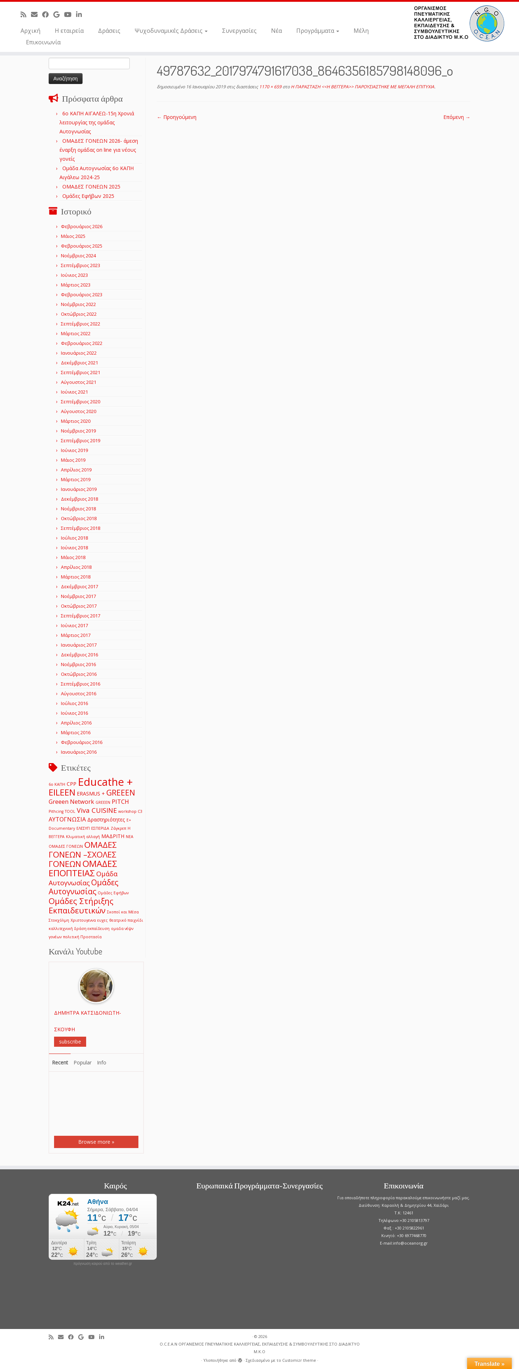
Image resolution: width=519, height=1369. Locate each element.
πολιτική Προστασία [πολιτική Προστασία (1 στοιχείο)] (82, 936)
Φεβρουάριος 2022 (81, 343)
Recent (60, 1062)
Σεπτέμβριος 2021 (80, 372)
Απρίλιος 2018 (76, 567)
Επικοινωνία (43, 42)
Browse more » (96, 1141)
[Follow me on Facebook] (47, 14)
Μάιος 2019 (73, 460)
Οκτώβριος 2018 (79, 518)
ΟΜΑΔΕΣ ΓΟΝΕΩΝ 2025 (91, 186)
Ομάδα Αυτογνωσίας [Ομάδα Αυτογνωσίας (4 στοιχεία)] (83, 878)
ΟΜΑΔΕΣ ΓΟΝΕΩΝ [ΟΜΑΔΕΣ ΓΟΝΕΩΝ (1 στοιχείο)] (66, 846)
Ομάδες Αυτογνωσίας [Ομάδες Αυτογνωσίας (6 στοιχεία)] (83, 886)
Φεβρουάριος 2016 (81, 742)
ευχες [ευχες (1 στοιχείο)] (102, 920)
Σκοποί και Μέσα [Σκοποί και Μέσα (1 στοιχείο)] (123, 911)
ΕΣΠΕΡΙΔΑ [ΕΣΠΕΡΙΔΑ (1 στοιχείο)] (100, 828)
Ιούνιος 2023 (74, 275)
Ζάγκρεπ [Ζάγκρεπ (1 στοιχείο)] (118, 828)
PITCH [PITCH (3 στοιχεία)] (120, 801)
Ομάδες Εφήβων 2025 (88, 195)
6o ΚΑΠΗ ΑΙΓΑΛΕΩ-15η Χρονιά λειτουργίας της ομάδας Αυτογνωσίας (96, 122)
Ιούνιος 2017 (74, 625)
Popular (83, 1062)
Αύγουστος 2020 (78, 411)
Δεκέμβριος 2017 (79, 586)
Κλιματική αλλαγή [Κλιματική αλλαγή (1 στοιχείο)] (83, 836)
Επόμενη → (456, 117)
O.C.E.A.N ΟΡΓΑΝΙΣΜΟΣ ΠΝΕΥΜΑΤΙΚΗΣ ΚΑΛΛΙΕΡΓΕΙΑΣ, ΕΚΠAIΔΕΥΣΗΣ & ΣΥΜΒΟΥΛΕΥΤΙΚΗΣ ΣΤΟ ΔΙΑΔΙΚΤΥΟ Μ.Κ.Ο (260, 1347)
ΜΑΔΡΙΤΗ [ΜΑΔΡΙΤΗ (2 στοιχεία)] (112, 836)
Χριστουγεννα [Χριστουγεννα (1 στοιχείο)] (83, 920)
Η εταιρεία (69, 31)
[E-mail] (36, 14)
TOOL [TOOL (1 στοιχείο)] (70, 811)
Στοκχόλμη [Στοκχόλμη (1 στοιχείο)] (59, 920)
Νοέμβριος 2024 (78, 255)
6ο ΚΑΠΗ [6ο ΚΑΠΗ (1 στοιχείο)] (57, 784)
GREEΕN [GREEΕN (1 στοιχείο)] (103, 802)
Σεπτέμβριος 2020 (80, 401)
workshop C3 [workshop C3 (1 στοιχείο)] (130, 811)
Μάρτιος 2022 (75, 333)
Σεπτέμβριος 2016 (80, 684)
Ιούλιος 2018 (74, 538)
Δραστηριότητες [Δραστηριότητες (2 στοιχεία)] (106, 819)
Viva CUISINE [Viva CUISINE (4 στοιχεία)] (97, 810)
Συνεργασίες (239, 31)
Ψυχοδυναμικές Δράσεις (171, 31)
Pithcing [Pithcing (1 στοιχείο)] (56, 811)
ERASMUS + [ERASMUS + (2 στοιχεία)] (91, 793)
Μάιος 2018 (73, 557)
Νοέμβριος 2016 (78, 664)
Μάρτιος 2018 (75, 576)
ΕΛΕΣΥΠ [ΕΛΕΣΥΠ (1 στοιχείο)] (83, 828)
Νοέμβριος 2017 (78, 596)
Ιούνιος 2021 (74, 392)
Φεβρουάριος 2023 (81, 294)
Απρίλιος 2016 (76, 722)
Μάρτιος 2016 (75, 732)
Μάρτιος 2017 (75, 635)
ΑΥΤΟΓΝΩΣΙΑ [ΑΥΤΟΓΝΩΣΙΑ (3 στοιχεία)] (67, 819)
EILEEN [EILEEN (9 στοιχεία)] (62, 792)
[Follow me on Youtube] (70, 14)
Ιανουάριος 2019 (79, 489)
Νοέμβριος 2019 (78, 430)
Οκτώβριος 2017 (79, 606)
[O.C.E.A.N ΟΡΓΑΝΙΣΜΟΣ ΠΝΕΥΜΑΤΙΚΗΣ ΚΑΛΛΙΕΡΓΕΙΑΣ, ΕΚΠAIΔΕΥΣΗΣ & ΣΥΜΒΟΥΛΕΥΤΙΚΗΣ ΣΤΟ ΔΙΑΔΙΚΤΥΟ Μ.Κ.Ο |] (459, 23)
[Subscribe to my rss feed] (26, 14)
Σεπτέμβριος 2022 (80, 323)
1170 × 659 (269, 87)
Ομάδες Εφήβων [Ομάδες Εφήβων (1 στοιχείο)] (113, 892)
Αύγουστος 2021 (78, 382)
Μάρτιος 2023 (75, 285)
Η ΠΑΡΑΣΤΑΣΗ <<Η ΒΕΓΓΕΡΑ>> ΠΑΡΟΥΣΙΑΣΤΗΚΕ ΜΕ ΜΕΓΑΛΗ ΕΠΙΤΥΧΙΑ (362, 87)
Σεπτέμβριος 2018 (80, 528)
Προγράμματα (317, 31)
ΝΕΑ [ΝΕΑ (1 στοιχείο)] (129, 836)
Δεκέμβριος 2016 (79, 654)
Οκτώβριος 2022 (79, 314)
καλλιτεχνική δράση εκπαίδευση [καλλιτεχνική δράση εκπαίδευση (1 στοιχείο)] (79, 928)
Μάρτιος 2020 (75, 421)
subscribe (70, 1041)
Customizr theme (299, 1360)
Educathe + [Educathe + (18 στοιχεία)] (105, 782)
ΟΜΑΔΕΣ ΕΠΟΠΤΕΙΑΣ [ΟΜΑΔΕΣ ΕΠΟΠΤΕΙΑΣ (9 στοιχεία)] (83, 868)
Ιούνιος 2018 (74, 547)
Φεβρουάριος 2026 (81, 226)
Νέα (276, 31)
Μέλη (361, 31)
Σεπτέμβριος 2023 (80, 265)
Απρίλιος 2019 (76, 469)
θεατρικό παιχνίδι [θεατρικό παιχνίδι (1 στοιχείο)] (126, 920)
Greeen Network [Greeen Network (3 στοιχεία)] (71, 801)
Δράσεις (109, 31)
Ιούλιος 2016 (74, 703)
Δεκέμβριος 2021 (79, 362)
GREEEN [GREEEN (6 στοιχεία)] (120, 792)
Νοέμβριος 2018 (78, 508)
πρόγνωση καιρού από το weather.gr (103, 1264)
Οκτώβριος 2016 (79, 674)
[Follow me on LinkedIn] (81, 14)
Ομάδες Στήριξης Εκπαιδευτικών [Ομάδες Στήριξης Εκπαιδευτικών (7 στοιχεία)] (81, 905)
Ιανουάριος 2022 (79, 353)
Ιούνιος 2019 (74, 450)
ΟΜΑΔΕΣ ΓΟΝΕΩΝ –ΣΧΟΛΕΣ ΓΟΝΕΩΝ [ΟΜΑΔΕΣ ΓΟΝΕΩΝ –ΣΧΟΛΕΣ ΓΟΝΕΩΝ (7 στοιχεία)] (83, 854)
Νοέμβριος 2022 (78, 304)
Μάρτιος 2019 (75, 479)
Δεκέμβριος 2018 (79, 499)
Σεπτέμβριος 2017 (80, 615)
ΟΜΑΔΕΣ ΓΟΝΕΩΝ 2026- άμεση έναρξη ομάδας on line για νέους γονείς (98, 149)
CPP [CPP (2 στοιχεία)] (71, 783)
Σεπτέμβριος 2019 (80, 440)
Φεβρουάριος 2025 (81, 246)
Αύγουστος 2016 (78, 693)
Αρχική (30, 31)
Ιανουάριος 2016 (79, 752)
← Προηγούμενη (176, 117)
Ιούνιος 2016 (74, 713)
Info (101, 1062)
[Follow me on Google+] (58, 14)
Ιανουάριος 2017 (79, 645)
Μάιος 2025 (73, 236)
